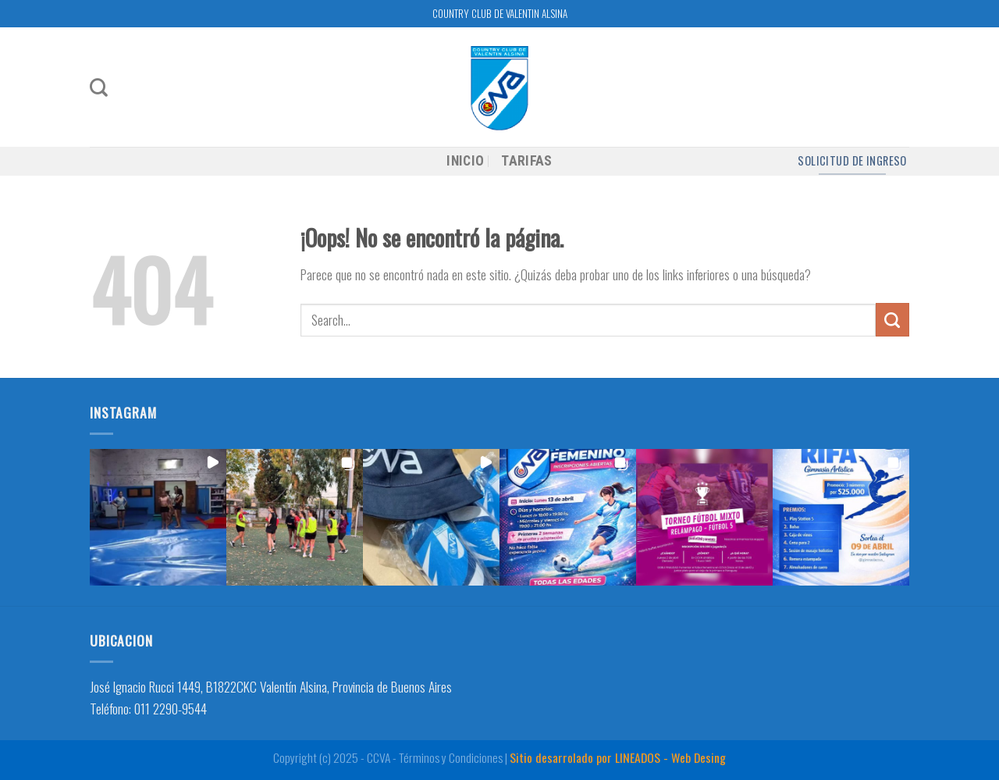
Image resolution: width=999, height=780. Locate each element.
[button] (158, 517)
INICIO (465, 161)
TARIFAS (526, 161)
